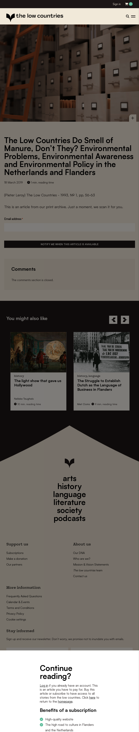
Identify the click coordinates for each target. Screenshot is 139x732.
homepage (65, 701)
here (92, 697)
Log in (44, 685)
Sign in (117, 4)
